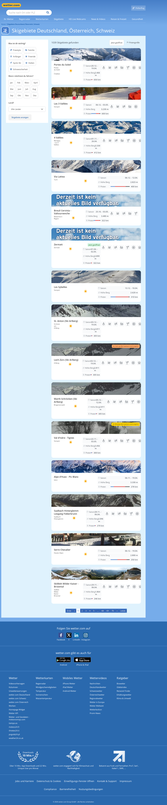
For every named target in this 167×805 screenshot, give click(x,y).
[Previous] (74, 607)
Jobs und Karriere (24, 778)
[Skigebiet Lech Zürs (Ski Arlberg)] (96, 358)
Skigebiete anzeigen (19, 113)
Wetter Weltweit (97, 702)
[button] (27, 105)
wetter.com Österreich (18, 699)
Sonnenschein (42, 691)
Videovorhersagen (17, 680)
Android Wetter (69, 687)
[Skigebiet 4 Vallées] (96, 135)
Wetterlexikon (96, 706)
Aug (34, 85)
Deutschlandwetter (98, 684)
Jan (11, 79)
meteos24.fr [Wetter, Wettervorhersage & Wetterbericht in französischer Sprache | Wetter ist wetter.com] (14, 724)
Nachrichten (95, 680)
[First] (69, 607)
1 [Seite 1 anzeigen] (78, 607)
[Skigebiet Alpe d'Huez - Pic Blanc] (96, 472)
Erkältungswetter (124, 691)
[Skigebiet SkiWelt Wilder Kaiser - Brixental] (96, 582)
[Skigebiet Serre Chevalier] (96, 545)
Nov (27, 92)
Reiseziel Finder (123, 687)
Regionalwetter (96, 695)
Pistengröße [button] (133, 39)
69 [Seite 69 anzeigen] (108, 607)
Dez (34, 92)
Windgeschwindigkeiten (46, 684)
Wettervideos (98, 674)
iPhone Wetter (69, 680)
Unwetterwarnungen (18, 687)
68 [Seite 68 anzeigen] (102, 607)
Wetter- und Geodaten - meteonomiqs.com (19, 715)
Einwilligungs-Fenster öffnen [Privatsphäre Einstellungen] (79, 778)
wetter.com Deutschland (19, 691)
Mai (11, 85)
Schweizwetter (96, 687)
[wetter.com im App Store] (82, 658)
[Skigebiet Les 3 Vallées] (96, 99)
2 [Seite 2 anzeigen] (82, 607)
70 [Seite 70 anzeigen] (113, 607)
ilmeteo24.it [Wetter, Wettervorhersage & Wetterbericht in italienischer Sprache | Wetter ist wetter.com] (14, 728)
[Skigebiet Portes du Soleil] (96, 63)
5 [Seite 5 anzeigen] (93, 607)
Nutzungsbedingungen (91, 786)
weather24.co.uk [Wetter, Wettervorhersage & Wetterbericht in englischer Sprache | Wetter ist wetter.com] (16, 735)
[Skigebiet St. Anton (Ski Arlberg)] (96, 319)
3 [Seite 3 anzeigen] (86, 607)
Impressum (126, 778)
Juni (19, 85)
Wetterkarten (44, 674)
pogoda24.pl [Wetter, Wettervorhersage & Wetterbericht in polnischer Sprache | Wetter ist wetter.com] (14, 731)
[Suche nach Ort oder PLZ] (48, 5)
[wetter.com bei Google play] (63, 657)
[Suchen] (67, 5)
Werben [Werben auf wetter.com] (12, 702)
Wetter (13, 674)
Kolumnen (13, 684)
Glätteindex (122, 684)
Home (3, 20)
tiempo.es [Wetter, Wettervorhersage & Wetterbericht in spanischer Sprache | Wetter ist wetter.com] (13, 720)
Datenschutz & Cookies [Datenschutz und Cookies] (49, 778)
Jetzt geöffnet (116, 39)
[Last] (123, 607)
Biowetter (121, 680)
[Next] (117, 607)
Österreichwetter (97, 691)
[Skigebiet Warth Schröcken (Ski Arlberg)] (96, 397)
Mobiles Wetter (72, 674)
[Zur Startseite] (11, 5)
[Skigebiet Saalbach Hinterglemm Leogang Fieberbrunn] (96, 509)
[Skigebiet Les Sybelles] (96, 282)
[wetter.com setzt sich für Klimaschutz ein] (73, 759)
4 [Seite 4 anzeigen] (89, 607)
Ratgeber (122, 674)
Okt (19, 92)
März (27, 79)
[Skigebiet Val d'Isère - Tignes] (96, 436)
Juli (26, 85)
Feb (18, 79)
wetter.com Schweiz (17, 695)
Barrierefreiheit (68, 786)
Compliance (50, 786)
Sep (11, 92)
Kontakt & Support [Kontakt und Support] (107, 778)
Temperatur (41, 687)
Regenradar (41, 680)
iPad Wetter (68, 684)
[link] (8, 15)
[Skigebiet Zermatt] (96, 244)
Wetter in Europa (97, 699)
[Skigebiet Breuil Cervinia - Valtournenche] (96, 206)
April (36, 79)
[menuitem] (8, 15)
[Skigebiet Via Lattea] (96, 172)
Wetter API (13, 710)
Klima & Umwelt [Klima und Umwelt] (124, 695)
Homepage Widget (17, 706)
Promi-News (95, 710)
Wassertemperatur (44, 695)
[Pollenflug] (138, 5)
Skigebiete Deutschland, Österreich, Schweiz (23, 20)
